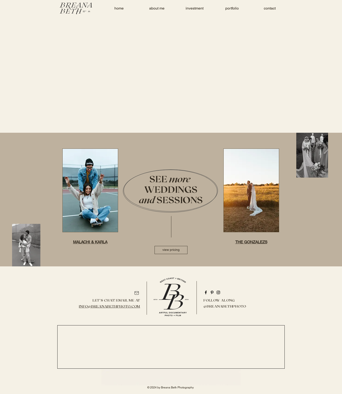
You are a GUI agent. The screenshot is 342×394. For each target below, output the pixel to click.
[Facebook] (205, 292)
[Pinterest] (212, 292)
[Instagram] (218, 292)
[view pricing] (171, 250)
